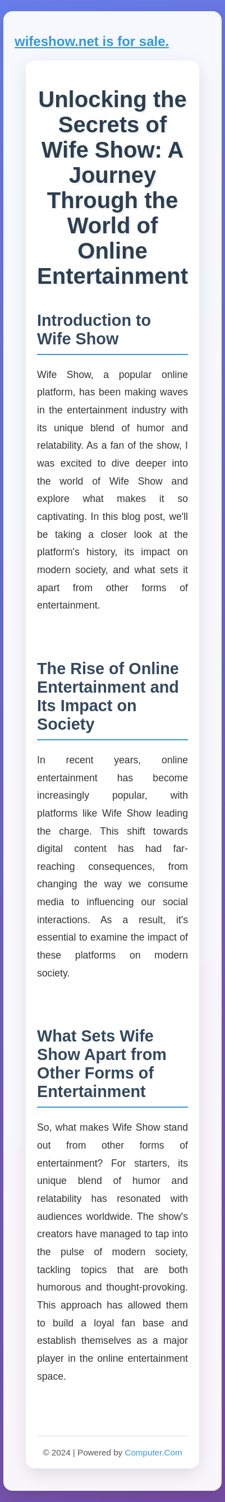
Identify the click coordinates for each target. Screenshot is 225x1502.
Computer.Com (153, 1452)
